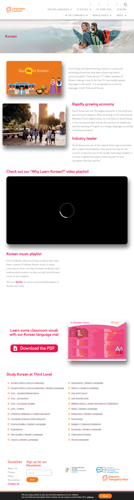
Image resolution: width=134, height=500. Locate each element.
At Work (121, 9)
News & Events (102, 15)
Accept (105, 496)
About (121, 15)
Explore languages (60, 9)
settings (90, 497)
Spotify (19, 282)
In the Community (76, 15)
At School (84, 9)
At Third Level (104, 9)
